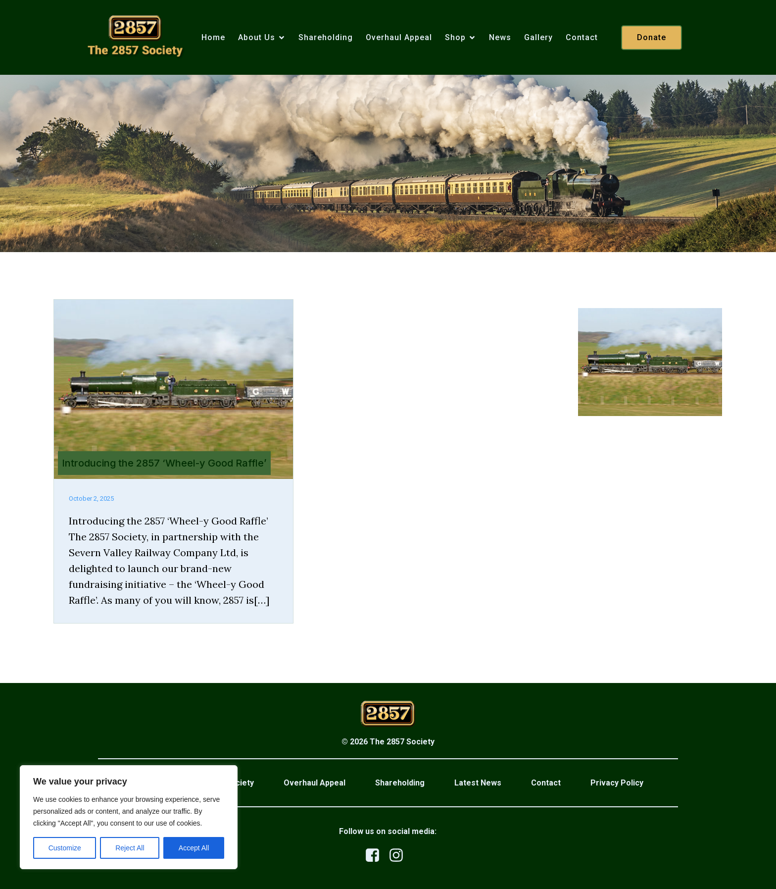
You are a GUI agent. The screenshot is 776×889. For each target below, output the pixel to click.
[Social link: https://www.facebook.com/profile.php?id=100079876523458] (376, 855)
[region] (129, 817)
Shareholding (325, 38)
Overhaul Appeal (399, 38)
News (500, 38)
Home (213, 38)
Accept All (194, 848)
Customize (64, 848)
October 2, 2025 (91, 498)
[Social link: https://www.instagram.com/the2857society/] (400, 855)
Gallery (538, 38)
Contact (582, 38)
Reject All (129, 848)
